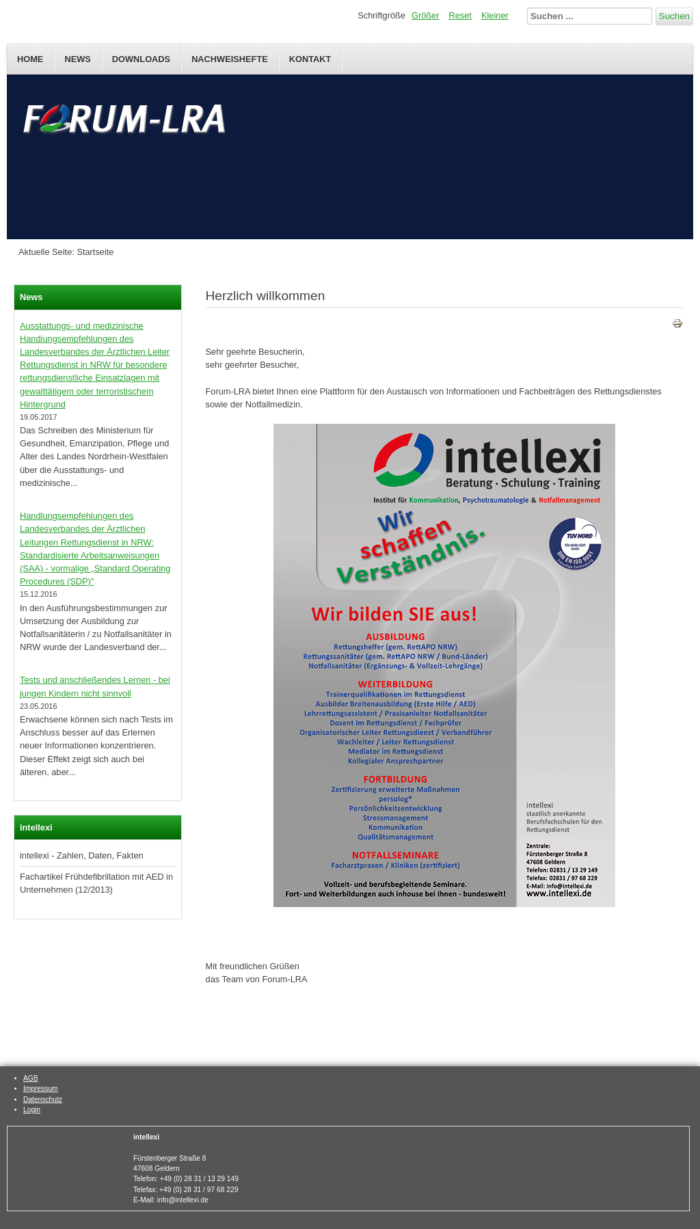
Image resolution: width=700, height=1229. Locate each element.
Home (30, 59)
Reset (460, 15)
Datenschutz (42, 1099)
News (77, 59)
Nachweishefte (229, 59)
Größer (426, 15)
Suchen (674, 16)
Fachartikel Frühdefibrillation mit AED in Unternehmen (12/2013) (96, 883)
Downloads (141, 59)
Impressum (40, 1088)
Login (31, 1109)
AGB (30, 1078)
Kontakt (310, 59)
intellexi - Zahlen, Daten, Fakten (82, 855)
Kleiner (495, 15)
